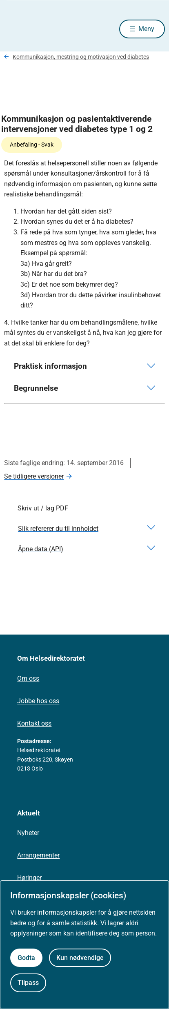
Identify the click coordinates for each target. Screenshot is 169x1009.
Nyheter (28, 833)
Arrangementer (38, 855)
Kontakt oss (34, 723)
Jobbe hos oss (38, 701)
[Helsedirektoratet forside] (14, 29)
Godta (26, 958)
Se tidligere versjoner (34, 476)
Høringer (29, 878)
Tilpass (28, 983)
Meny (146, 29)
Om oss (28, 678)
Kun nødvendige (80, 958)
